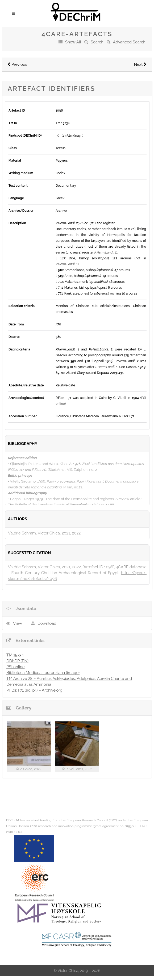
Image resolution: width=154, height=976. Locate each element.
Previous (17, 64)
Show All (73, 42)
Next (140, 64)
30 (57, 135)
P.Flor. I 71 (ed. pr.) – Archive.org (34, 690)
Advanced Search (129, 42)
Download (47, 623)
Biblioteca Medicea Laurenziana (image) (43, 672)
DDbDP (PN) (17, 661)
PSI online (15, 666)
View (17, 623)
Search (97, 42)
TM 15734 (15, 655)
